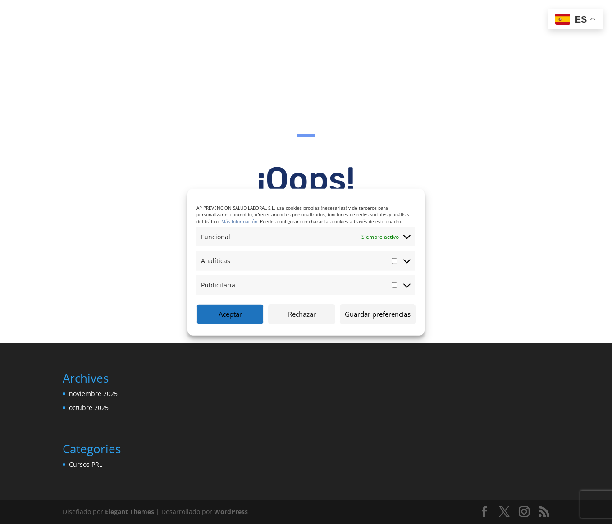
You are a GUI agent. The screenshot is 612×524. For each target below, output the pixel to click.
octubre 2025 (89, 407)
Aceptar (230, 314)
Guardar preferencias (378, 314)
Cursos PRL (85, 464)
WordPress (231, 511)
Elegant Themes (129, 511)
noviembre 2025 (93, 393)
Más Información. (240, 221)
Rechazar (302, 314)
